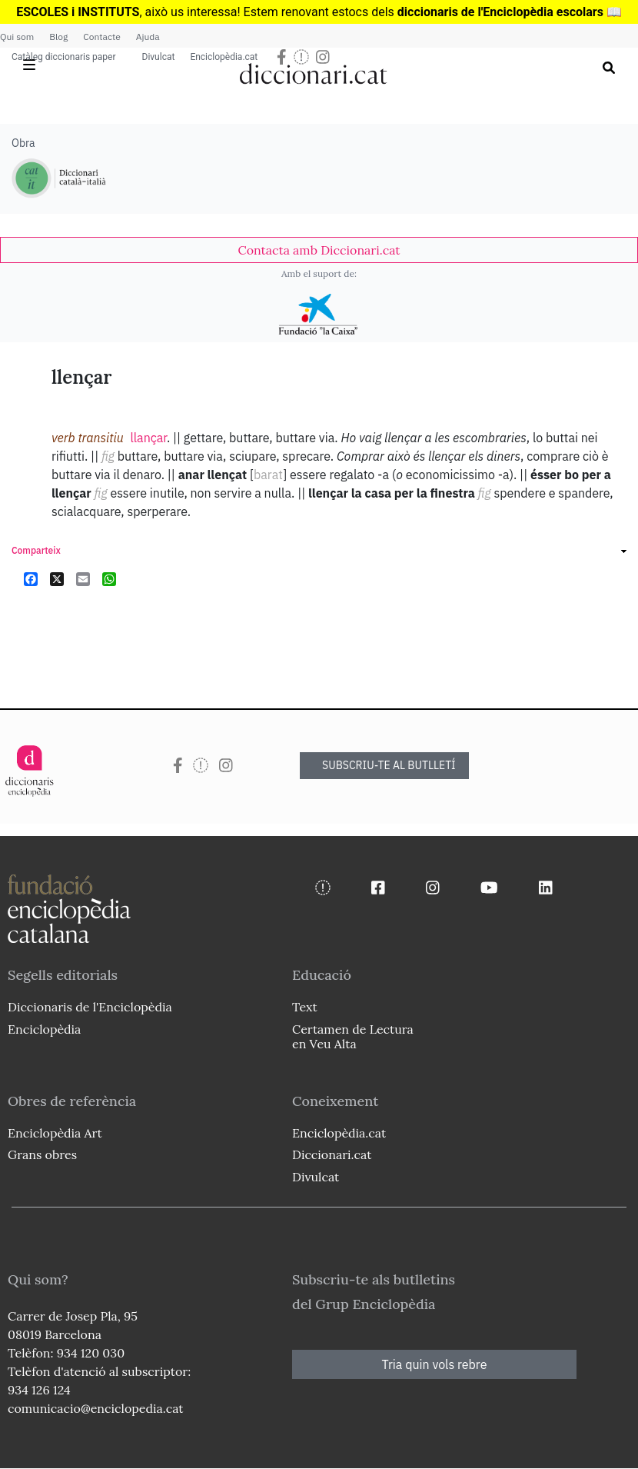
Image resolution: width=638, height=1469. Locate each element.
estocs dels (364, 12)
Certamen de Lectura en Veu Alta (353, 1036)
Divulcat (158, 57)
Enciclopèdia (44, 1029)
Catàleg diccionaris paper (64, 57)
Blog (58, 36)
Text (304, 1006)
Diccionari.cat (331, 1154)
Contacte (101, 36)
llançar (148, 437)
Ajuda (148, 36)
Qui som (17, 36)
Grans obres (42, 1154)
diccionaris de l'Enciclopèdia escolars (500, 12)
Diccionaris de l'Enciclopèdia (90, 1006)
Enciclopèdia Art (55, 1133)
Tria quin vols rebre (434, 1364)
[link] (319, 250)
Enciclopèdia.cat (224, 57)
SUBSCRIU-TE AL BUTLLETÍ (389, 765)
